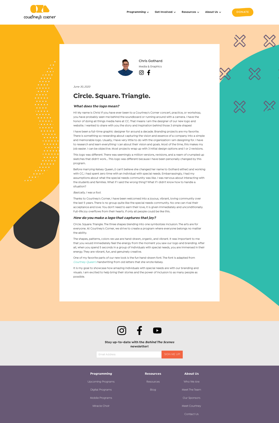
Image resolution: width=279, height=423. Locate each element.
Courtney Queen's (85, 262)
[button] (137, 12)
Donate (242, 12)
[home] (40, 12)
